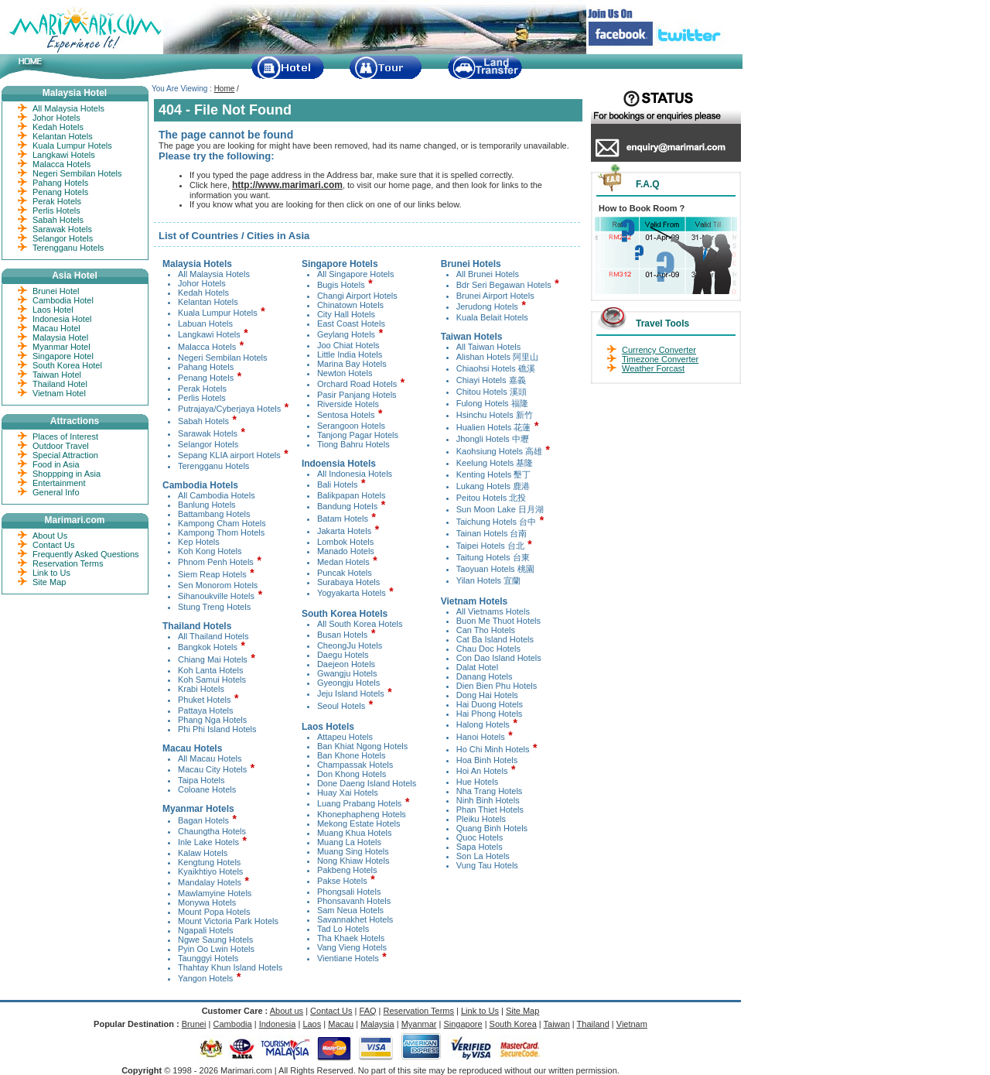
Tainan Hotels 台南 (491, 533)
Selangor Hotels (208, 444)
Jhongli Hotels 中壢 (492, 438)
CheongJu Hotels (349, 645)
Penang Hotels (206, 377)
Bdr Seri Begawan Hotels (503, 284)
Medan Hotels (343, 562)
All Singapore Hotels (355, 274)
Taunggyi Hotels (208, 958)
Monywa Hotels (207, 902)
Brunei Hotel (56, 291)
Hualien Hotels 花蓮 (493, 427)
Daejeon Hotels (346, 664)
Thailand (593, 1024)
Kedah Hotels (203, 292)
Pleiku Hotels (481, 818)
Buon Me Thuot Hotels (498, 620)
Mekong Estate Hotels (359, 823)
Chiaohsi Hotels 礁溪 (495, 368)
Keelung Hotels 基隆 (495, 462)
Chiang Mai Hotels (213, 659)
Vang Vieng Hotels (352, 947)
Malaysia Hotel (60, 337)
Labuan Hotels (205, 323)
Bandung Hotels (347, 506)
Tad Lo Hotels (343, 928)
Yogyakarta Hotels (351, 592)
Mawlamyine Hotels (214, 893)
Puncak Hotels (344, 572)
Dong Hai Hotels (487, 695)
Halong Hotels (483, 724)
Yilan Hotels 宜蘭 (488, 580)
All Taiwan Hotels (488, 346)
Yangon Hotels (205, 978)
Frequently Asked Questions (85, 554)
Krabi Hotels (201, 688)
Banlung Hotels (207, 504)
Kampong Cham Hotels (222, 523)
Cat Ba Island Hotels (495, 639)
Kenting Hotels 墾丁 (493, 474)
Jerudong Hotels (487, 306)
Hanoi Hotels (480, 736)
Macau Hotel (56, 328)
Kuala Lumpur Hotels (218, 312)
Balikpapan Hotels (351, 495)
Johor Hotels (202, 283)
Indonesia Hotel (61, 319)
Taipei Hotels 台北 (491, 545)
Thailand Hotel (59, 384)
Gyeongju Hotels (348, 682)
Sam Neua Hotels (350, 910)
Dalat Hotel (477, 667)
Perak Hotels (202, 388)
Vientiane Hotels (348, 958)
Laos (311, 1024)
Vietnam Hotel (59, 393)
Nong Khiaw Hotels (353, 860)
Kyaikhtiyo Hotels (210, 871)
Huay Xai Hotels (347, 792)
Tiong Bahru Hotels (353, 444)
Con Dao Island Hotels (498, 657)
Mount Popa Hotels (214, 911)
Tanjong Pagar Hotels (357, 435)
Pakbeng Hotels (347, 870)
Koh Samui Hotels (212, 679)
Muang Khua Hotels (354, 832)
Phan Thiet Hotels (490, 809)
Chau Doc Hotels (488, 648)
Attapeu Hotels (345, 736)
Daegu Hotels (343, 654)
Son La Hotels (483, 856)
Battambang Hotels (214, 514)
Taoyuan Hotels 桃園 (495, 568)
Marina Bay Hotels (352, 363)
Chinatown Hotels (350, 305)
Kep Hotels (199, 541)
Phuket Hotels (204, 699)
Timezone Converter (660, 359)
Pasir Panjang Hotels (357, 394)
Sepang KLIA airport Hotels (229, 455)
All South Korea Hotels (360, 623)
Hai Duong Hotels (489, 704)
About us (286, 1010)
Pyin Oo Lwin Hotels (216, 948)
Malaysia (377, 1024)
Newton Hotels (345, 373)
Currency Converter (659, 349)
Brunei (194, 1024)
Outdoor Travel (60, 445)
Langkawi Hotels (209, 334)
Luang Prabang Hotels (359, 803)
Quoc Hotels (480, 837)
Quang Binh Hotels (491, 828)
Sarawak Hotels (207, 433)
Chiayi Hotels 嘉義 (491, 380)
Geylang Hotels (346, 334)
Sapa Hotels (479, 846)
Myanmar (419, 1024)
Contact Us (53, 544)
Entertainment (58, 483)
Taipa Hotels (201, 780)
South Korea (513, 1024)
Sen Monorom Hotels (218, 585)
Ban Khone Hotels (351, 755)
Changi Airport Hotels (357, 295)
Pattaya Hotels (206, 710)
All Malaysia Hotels (214, 274)
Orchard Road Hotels (357, 384)
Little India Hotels (349, 354)
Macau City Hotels (212, 769)
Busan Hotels (342, 634)
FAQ (368, 1010)
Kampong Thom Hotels (221, 532)
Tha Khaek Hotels (350, 938)
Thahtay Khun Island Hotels (230, 967)
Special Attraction (65, 455)
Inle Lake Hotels (208, 842)
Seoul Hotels (341, 705)
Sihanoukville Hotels (216, 596)
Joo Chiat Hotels (348, 345)
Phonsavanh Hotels (354, 901)
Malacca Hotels (207, 346)
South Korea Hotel (67, 365)
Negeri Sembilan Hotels (223, 357)
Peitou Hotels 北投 (491, 497)
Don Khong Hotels (351, 774)
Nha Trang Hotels (489, 791)
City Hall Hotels (346, 314)
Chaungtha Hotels (212, 831)
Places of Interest (65, 436)
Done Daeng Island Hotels (366, 783)
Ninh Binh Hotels (488, 800)
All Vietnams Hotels (493, 611)
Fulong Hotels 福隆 (492, 403)
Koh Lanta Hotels (210, 670)
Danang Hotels (484, 676)
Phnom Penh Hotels (216, 562)
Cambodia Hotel (63, 300)
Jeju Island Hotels (350, 693)
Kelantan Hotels (208, 301)
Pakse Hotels (342, 880)
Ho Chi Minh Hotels (493, 749)
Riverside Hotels (348, 404)
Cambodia (232, 1024)
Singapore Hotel (63, 356)
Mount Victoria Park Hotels (228, 921)
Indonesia (277, 1024)
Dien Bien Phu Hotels (497, 685)
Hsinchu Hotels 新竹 (494, 414)
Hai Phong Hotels (489, 713)
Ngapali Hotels (206, 930)
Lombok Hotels (345, 541)
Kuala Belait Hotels (492, 317)
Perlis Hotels (202, 397)
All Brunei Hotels (487, 274)
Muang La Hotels (349, 842)
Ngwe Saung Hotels (215, 939)
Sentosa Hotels (346, 414)
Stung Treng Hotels (214, 606)
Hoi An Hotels (482, 770)
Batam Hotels (342, 518)
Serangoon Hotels (351, 425)
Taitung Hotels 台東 (493, 557)
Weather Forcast (653, 368)
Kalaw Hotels (202, 853)
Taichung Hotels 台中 (496, 521)
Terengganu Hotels (213, 466)
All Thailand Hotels (213, 636)
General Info (56, 492)
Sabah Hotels (203, 421)
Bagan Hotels (203, 820)
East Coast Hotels (351, 323)
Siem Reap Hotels (212, 574)
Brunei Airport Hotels (495, 295)
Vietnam (631, 1024)
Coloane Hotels (207, 789)
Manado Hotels (345, 551)
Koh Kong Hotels (210, 551)
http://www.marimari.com (287, 185)
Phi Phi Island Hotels (217, 729)
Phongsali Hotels (349, 891)
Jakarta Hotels (344, 531)
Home (224, 88)
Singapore (462, 1024)
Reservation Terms (68, 563)
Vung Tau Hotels (487, 865)
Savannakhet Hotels (355, 919)
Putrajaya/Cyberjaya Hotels (229, 408)
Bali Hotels (337, 484)
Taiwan (557, 1024)
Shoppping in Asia (66, 473)
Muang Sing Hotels (353, 851)
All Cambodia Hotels (216, 495)
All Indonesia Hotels (354, 473)
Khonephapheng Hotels (361, 814)
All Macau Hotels (210, 758)
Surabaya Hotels (348, 582)
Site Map (49, 582)
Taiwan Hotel (56, 374)
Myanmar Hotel (61, 346)
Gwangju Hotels (347, 673)
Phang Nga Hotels (212, 719)
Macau (340, 1024)
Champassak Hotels (355, 764)
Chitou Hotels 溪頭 (491, 391)
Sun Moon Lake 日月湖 (500, 509)
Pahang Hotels (206, 366)
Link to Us (51, 572)
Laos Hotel (52, 309)
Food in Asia (56, 464)
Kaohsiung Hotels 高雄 (499, 451)
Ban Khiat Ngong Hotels (362, 746)
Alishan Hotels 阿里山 (497, 356)
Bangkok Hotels (207, 647)
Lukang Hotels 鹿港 (493, 486)
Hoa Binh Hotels (487, 760)
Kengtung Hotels (209, 862)
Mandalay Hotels (209, 882)
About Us (49, 535)
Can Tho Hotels (485, 630)
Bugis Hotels (341, 284)
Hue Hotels (477, 781)
